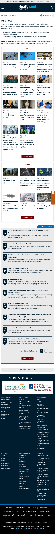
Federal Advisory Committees (5, 408)
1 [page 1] (41, 351)
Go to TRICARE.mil (42, 455)
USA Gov (30, 515)
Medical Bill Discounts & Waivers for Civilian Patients (42, 436)
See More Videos (27, 217)
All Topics (39, 401)
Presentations (22, 481)
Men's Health (40, 446)
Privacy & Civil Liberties (43, 441)
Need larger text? (46, 15)
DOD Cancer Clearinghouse (40, 405)
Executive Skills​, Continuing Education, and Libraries (24, 418)
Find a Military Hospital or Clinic (43, 459)
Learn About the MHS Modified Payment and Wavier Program (42, 470)
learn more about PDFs (36, 528)
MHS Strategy (5, 405)
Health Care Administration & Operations (41, 421)
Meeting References (24, 476)
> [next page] (50, 351)
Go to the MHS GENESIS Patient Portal (41, 464)
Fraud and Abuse (43, 508)
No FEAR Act (31, 508)
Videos (3, 461)
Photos (3, 458)
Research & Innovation (43, 443)
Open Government (7, 515)
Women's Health (41, 448)
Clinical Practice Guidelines (23, 456)
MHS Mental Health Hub (43, 413)
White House (40, 515)
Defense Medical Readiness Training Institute (24, 412)
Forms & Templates (24, 469)
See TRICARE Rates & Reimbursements (43, 481)
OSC (49, 515)
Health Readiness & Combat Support (42, 426)
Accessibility (7, 511)
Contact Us (4, 418)
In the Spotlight (5, 463)
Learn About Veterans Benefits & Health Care (43, 475)
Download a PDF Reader (21, 528)
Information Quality (44, 511)
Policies (21, 478)
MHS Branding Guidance (5, 415)
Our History (4, 411)
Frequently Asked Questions (23, 472)
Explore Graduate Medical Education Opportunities (41, 495)
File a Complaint (41, 499)
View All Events (27, 358)
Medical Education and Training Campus (25, 423)
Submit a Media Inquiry (42, 44)
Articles (3, 455)
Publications (22, 483)
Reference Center (25, 453)
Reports (21, 486)
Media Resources (19, 41)
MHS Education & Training (25, 398)
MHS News (4, 453)
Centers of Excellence (42, 430)
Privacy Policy (19, 508)
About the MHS (6, 397)
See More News (27, 156)
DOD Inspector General (29, 511)
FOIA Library (22, 467)
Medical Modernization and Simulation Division (25, 427)
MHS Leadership (5, 400)
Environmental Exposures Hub (41, 416)
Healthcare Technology (43, 432)
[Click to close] (53, 192)
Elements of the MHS (6, 402)
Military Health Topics (42, 398)
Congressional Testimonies (22, 461)
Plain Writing (20, 515)
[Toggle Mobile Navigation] (2, 8)
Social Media (4, 466)
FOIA (16, 511)
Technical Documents (24, 489)
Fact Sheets (22, 464)
